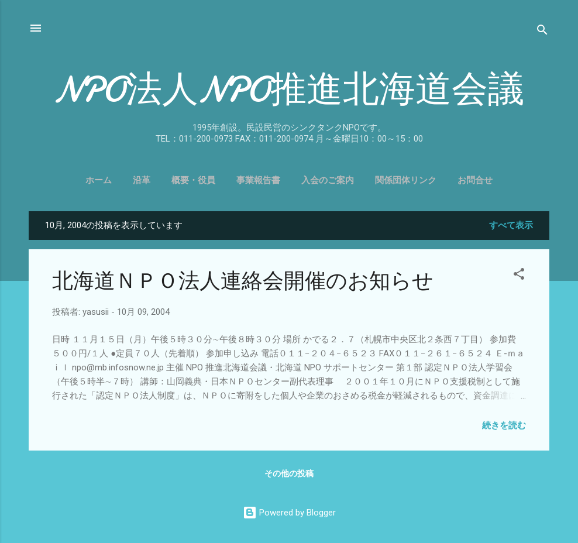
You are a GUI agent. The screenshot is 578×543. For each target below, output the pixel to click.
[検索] (542, 32)
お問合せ (475, 180)
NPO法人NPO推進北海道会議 (289, 89)
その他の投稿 (289, 473)
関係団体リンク (405, 180)
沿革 (141, 180)
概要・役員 (193, 180)
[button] (519, 276)
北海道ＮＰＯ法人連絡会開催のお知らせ (243, 281)
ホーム (98, 180)
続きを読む (504, 425)
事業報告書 (258, 180)
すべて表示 (511, 225)
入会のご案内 (327, 180)
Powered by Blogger (289, 512)
